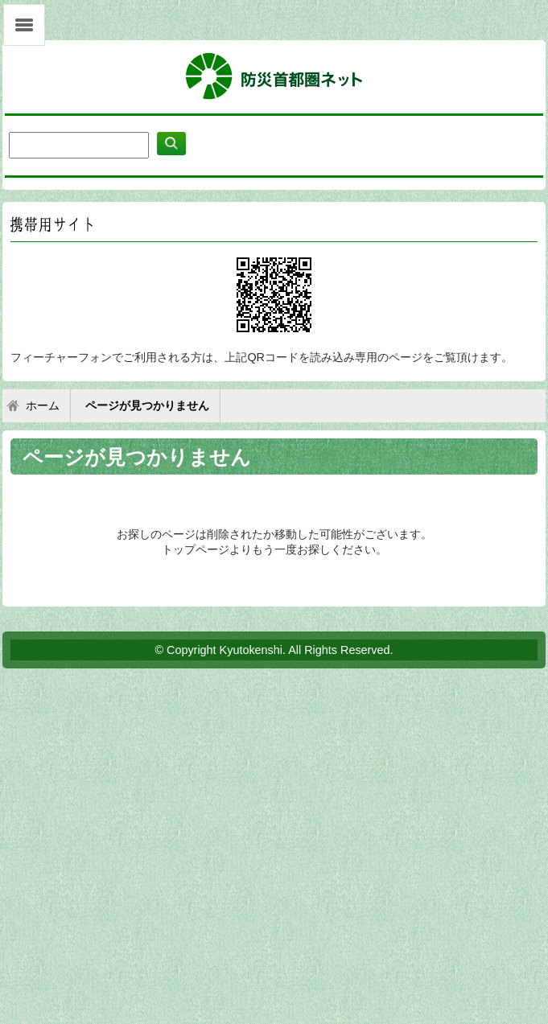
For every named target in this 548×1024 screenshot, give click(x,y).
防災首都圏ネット (274, 76)
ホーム (43, 406)
